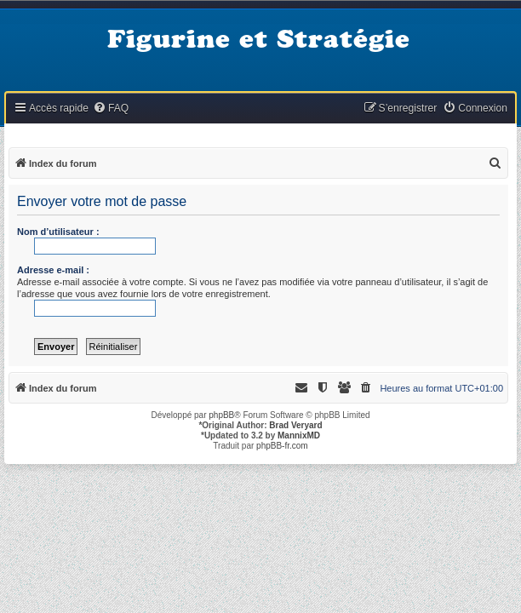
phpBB (221, 415)
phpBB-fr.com (282, 445)
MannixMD (299, 435)
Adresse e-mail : (53, 270)
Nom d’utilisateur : (58, 231)
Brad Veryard (295, 425)
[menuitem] (111, 108)
